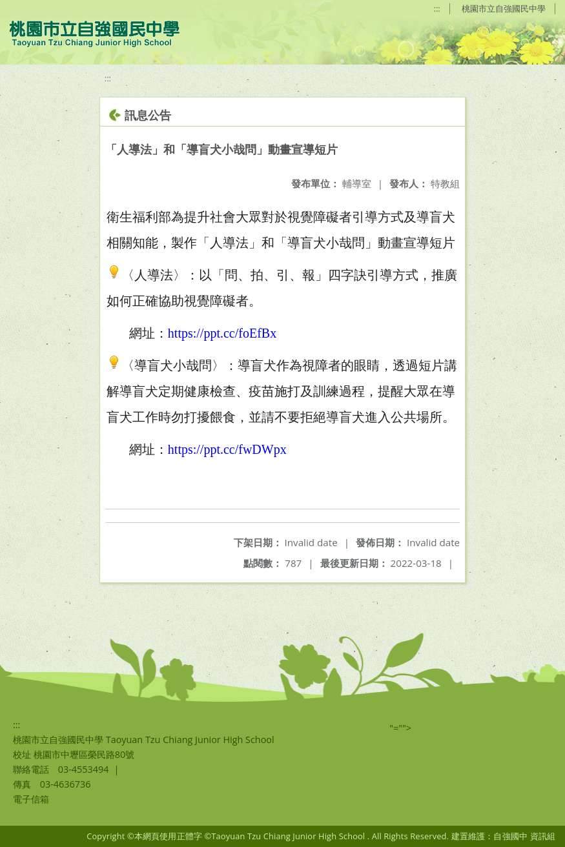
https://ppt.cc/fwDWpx (227, 449)
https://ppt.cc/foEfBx (222, 333)
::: (437, 8)
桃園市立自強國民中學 (504, 8)
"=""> (400, 728)
